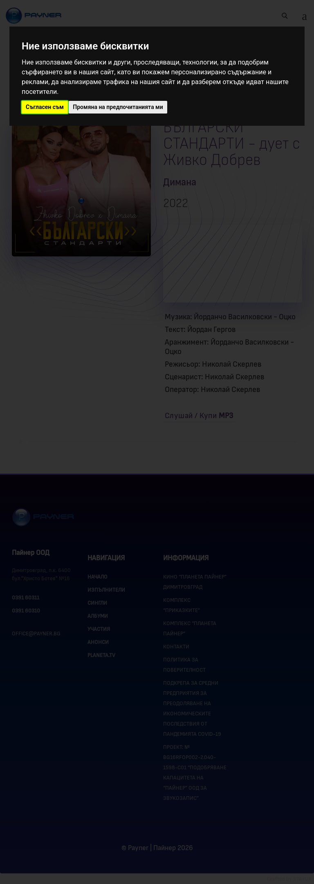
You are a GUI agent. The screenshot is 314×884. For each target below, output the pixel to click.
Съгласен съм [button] (45, 107)
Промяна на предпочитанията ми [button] (118, 107)
